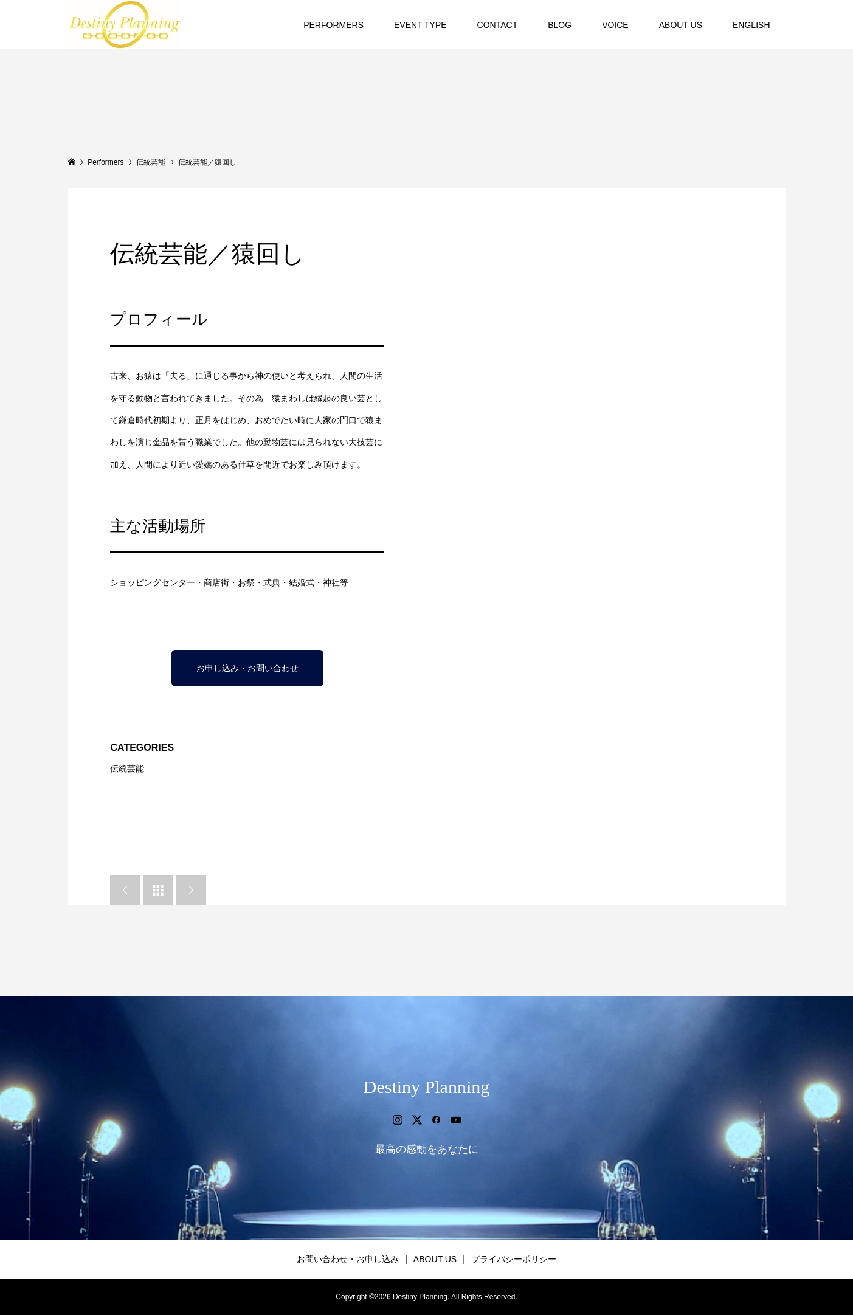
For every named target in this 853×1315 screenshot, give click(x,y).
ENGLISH (751, 25)
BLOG (560, 25)
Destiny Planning (427, 1087)
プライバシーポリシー (513, 1259)
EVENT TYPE (420, 25)
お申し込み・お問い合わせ (247, 668)
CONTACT (497, 25)
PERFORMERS (333, 25)
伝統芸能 (127, 768)
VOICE (615, 25)
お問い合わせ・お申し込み (348, 1259)
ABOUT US (680, 25)
